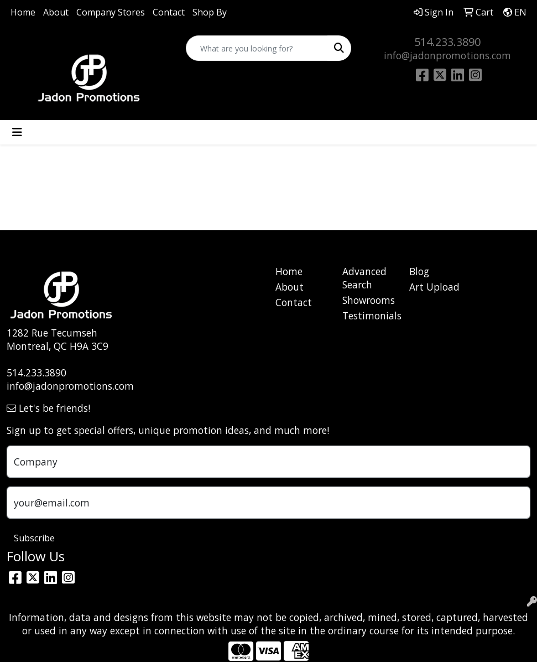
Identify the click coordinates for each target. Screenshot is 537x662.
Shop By (209, 12)
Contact (169, 12)
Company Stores (110, 12)
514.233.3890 (447, 41)
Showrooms (368, 300)
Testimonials (369, 315)
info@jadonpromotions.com (447, 55)
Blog (419, 271)
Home (23, 12)
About (56, 12)
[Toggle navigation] (17, 132)
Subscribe (34, 538)
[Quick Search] (257, 48)
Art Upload (434, 286)
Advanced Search (364, 278)
